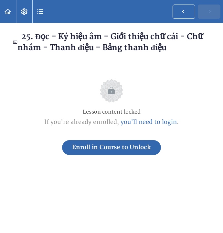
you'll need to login (149, 122)
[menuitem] (24, 11)
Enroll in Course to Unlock (111, 147)
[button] (8, 11)
